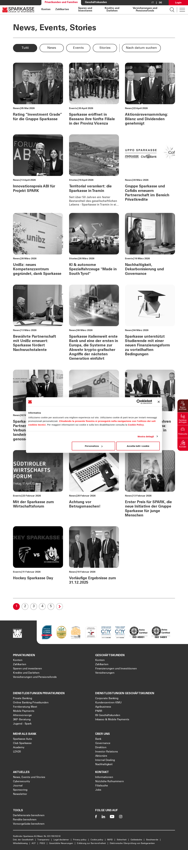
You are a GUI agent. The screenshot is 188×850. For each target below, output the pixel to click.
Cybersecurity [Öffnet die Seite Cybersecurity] (21, 781)
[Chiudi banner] (159, 402)
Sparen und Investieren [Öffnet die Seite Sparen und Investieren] (85, 9)
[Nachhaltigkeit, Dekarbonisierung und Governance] (150, 246)
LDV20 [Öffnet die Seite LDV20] (17, 752)
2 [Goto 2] (25, 606)
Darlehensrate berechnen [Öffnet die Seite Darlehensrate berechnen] (28, 815)
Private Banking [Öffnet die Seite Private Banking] (22, 698)
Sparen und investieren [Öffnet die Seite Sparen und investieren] (27, 669)
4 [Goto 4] (42, 606)
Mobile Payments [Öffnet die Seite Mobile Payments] (23, 711)
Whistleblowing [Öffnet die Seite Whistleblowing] (20, 843)
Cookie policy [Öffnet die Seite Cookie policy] (97, 840)
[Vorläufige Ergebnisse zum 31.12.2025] (94, 557)
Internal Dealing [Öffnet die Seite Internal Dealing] (105, 760)
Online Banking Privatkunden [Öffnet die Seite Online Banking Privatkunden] (31, 703)
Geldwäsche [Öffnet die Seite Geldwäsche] (137, 840)
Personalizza (93, 446)
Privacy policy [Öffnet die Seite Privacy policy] (80, 840)
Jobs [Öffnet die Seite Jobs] (98, 790)
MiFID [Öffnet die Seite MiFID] (110, 840)
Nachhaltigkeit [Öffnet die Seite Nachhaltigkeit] (104, 764)
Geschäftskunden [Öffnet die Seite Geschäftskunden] (96, 2)
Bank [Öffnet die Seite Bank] (98, 739)
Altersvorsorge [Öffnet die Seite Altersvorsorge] (22, 715)
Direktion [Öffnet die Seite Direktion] (100, 747)
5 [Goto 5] (51, 606)
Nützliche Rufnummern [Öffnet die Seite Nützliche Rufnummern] (109, 781)
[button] (182, 405)
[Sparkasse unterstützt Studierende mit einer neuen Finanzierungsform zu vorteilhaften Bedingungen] (150, 324)
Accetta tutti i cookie (138, 446)
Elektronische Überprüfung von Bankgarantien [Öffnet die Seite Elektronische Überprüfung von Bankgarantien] (132, 843)
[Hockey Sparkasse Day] (38, 557)
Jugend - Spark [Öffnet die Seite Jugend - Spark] (22, 724)
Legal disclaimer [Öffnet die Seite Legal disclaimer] (61, 840)
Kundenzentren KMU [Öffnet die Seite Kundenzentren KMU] (108, 703)
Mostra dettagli (146, 436)
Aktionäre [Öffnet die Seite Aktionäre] (101, 756)
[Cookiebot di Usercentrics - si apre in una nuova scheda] (139, 401)
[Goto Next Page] (59, 606)
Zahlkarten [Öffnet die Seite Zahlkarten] (62, 9)
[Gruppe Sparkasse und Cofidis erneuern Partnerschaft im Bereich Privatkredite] (150, 170)
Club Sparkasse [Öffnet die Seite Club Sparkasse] (22, 743)
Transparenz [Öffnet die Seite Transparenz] (43, 840)
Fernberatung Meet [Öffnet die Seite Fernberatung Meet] (25, 707)
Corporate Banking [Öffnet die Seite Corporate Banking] (106, 698)
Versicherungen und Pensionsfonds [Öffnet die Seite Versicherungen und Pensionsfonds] (145, 9)
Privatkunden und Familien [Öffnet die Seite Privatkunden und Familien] (61, 2)
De (160, 3)
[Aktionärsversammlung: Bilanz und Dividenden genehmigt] (150, 95)
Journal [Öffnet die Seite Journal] (18, 786)
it (153, 3)
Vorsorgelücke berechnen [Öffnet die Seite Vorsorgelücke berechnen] (28, 824)
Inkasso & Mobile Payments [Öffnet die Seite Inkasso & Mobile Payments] (112, 719)
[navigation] (102, 9)
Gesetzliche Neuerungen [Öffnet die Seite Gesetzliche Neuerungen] (61, 843)
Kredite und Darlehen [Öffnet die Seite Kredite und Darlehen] (112, 9)
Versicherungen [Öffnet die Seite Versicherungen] (104, 673)
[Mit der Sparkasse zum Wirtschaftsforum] (38, 485)
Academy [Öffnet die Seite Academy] (18, 747)
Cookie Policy (136, 424)
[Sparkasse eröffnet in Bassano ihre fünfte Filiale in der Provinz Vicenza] (94, 95)
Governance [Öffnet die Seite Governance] (102, 743)
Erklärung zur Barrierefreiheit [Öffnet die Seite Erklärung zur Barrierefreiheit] (91, 843)
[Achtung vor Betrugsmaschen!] (94, 485)
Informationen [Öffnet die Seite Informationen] (104, 777)
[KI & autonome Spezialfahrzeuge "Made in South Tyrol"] (94, 246)
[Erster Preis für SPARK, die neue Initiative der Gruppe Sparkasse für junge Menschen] (150, 485)
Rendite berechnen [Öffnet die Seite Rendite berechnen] (24, 820)
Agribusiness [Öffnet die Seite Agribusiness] (103, 707)
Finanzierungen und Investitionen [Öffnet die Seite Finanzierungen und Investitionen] (116, 669)
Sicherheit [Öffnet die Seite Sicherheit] (122, 840)
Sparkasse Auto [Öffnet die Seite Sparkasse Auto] (22, 739)
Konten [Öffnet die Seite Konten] (45, 9)
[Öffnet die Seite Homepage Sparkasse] (18, 9)
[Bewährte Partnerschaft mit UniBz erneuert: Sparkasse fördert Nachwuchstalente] (38, 324)
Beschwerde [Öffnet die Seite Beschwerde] (152, 840)
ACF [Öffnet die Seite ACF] (34, 843)
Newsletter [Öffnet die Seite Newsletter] (20, 794)
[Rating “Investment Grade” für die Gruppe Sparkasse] (38, 95)
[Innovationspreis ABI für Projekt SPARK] (38, 170)
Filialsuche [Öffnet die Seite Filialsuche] (101, 786)
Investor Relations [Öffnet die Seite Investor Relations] (106, 752)
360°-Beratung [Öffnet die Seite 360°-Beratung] (22, 719)
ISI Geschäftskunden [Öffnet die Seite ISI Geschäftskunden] (107, 715)
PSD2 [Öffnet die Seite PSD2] (43, 843)
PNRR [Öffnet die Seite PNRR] (98, 711)
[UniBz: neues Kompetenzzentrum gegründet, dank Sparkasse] (38, 246)
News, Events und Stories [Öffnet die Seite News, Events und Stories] (29, 777)
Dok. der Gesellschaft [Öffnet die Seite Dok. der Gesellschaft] (23, 840)
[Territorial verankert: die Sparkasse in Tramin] (94, 170)
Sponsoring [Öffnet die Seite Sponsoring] (20, 790)
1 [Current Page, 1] (16, 606)
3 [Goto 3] (34, 606)
